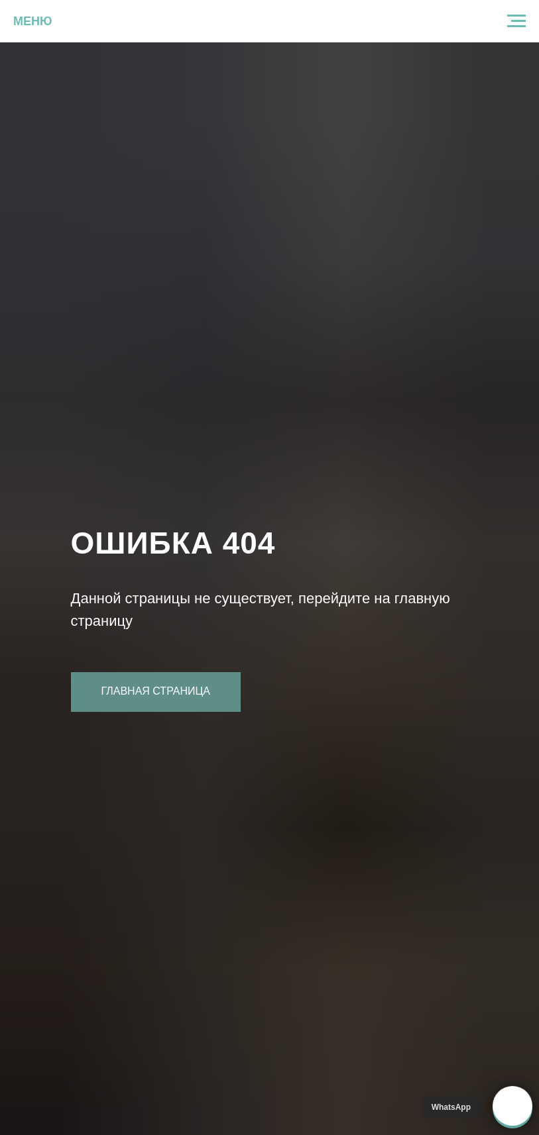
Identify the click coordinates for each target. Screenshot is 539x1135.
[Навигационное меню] (516, 21)
